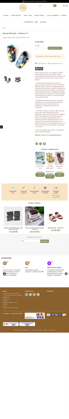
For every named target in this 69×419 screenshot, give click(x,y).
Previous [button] (3, 273)
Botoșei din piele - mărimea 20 (55, 228)
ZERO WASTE (16, 15)
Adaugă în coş (55, 48)
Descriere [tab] (39, 68)
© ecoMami (6, 313)
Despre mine (6, 299)
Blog (36, 22)
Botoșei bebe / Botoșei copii (15, 37)
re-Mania (63, 15)
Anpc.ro (5, 306)
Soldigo (20, 313)
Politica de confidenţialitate (21, 330)
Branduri (43, 22)
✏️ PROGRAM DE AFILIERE (11, 293)
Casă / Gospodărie (52, 15)
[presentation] (32, 249)
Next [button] (65, 273)
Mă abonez (44, 241)
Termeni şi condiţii (36, 330)
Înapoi (4, 28)
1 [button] (14, 282)
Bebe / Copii (27, 15)
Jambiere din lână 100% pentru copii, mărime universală (13, 228)
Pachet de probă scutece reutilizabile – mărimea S (34, 228)
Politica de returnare (49, 330)
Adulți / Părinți (39, 15)
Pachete (6, 15)
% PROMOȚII (28, 22)
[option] (18, 56)
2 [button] (36, 282)
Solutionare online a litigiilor (10, 307)
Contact (5, 300)
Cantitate (37, 45)
